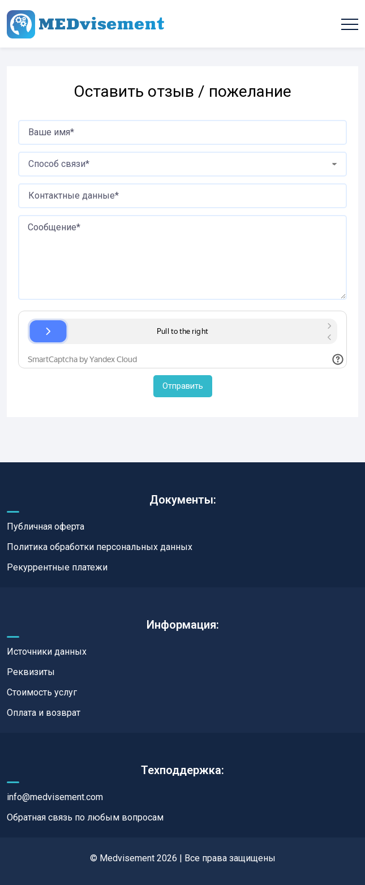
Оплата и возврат (43, 712)
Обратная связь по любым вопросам (85, 817)
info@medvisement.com (55, 797)
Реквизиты (31, 672)
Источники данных (47, 651)
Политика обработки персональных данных (99, 547)
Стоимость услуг (42, 692)
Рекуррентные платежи (57, 567)
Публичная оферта (45, 526)
